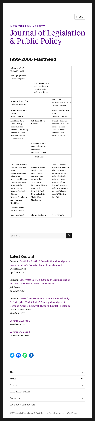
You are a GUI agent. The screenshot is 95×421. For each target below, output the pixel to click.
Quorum (14, 385)
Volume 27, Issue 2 (20, 320)
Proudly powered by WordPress (63, 413)
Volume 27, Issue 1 (20, 332)
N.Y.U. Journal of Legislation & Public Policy (28, 413)
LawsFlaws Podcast (20, 391)
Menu (79, 17)
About (13, 372)
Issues (13, 378)
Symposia (15, 398)
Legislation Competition (22, 404)
